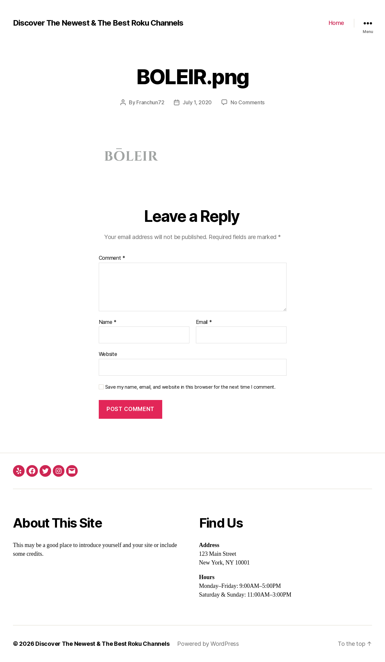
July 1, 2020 (197, 102)
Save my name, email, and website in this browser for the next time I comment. (190, 387)
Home (336, 22)
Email (204, 322)
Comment (112, 258)
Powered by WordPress (208, 643)
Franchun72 (150, 102)
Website (108, 354)
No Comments (248, 102)
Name (108, 322)
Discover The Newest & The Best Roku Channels (98, 23)
